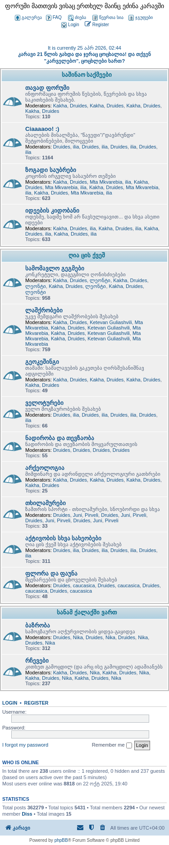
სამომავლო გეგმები (54, 268)
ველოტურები (44, 402)
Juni (77, 515)
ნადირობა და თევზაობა (59, 438)
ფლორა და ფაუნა (51, 573)
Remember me (112, 745)
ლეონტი (100, 280)
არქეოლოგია (44, 467)
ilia (76, 146)
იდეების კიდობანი (52, 210)
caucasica (84, 585)
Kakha (60, 105)
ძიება (77, 18)
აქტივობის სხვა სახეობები (63, 538)
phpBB (61, 840)
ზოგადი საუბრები (50, 170)
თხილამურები (45, 503)
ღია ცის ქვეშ (87, 255)
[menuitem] (69, 25)
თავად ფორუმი (47, 87)
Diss (27, 814)
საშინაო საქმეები (87, 74)
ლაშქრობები (44, 310)
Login (9, 703)
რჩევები (37, 660)
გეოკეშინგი (42, 361)
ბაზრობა (37, 625)
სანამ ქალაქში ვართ (86, 612)
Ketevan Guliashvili (111, 322)
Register (36, 703)
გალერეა (28, 18)
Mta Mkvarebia (106, 182)
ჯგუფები (140, 18)
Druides (78, 105)
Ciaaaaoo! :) (42, 128)
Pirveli (91, 515)
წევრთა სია (107, 18)
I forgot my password (25, 745)
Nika (78, 637)
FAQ (54, 18)
